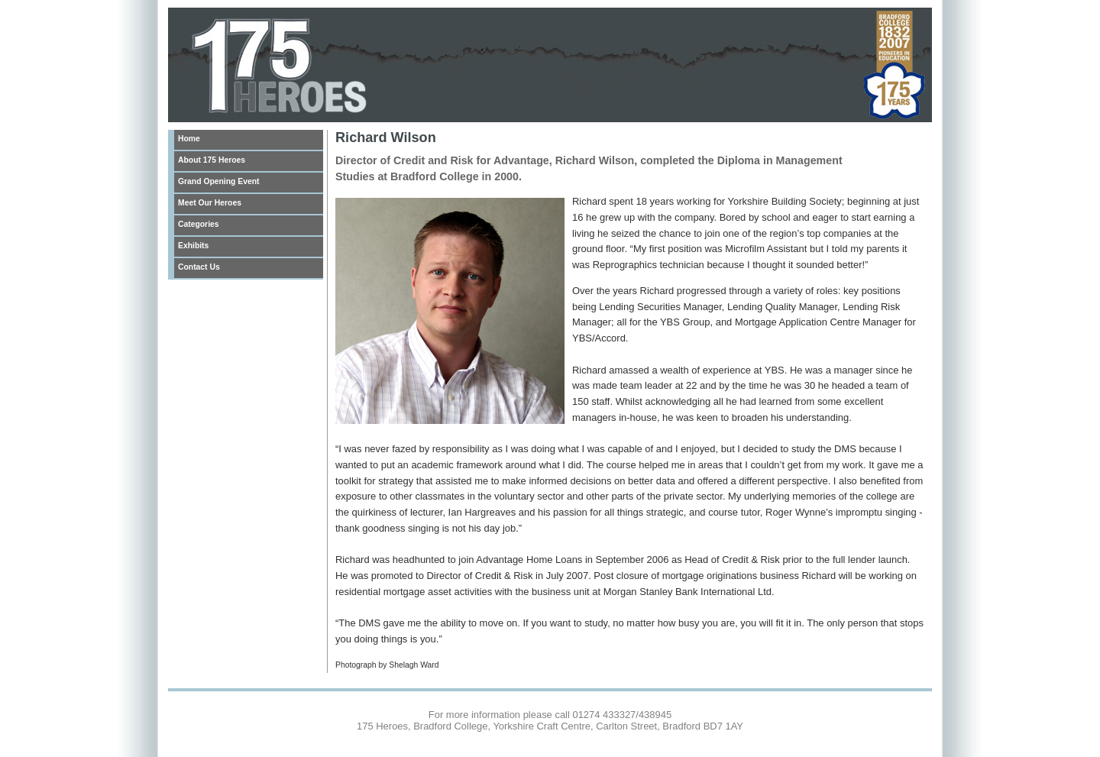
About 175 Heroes (211, 160)
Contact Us (199, 267)
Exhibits (193, 245)
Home (189, 138)
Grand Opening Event (218, 181)
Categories (198, 224)
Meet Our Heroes (209, 203)
